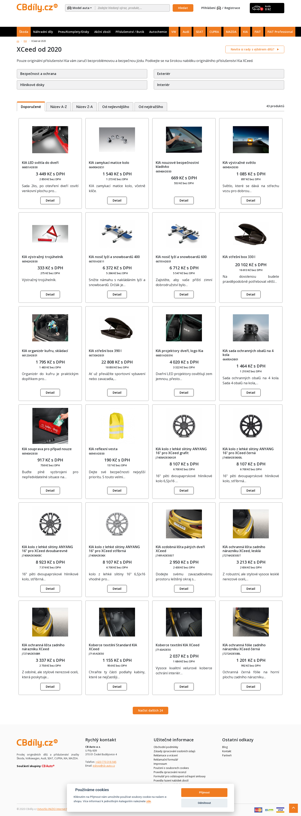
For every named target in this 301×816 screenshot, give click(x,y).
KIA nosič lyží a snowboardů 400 (114, 256)
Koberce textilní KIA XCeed (177, 645)
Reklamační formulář (166, 759)
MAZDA (231, 32)
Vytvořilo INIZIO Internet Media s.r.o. (58, 809)
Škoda (23, 32)
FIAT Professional (280, 32)
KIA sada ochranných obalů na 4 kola (248, 352)
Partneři (227, 755)
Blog (225, 747)
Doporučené (31, 106)
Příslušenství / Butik (130, 32)
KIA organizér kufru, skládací (45, 350)
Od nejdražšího (151, 106)
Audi (186, 32)
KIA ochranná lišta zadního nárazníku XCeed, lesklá (244, 549)
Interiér (163, 84)
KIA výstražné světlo (239, 162)
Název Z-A (84, 106)
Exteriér (163, 73)
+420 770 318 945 (106, 762)
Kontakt (226, 751)
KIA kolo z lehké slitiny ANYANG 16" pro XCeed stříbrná (114, 549)
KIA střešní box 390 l (105, 350)
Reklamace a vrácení (166, 755)
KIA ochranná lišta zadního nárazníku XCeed (43, 647)
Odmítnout (204, 802)
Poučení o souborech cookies (171, 768)
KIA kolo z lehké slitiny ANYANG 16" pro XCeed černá (248, 451)
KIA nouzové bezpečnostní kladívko (177, 164)
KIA (245, 32)
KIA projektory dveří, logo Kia (179, 350)
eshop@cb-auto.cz (104, 765)
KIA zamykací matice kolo (109, 162)
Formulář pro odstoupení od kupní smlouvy (179, 776)
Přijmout (204, 792)
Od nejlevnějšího (116, 106)
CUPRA (214, 32)
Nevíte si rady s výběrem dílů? (253, 49)
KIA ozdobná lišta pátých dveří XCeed (180, 549)
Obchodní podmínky (166, 747)
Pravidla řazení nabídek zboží (171, 780)
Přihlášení (211, 8)
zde (148, 801)
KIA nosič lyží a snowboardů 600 (181, 256)
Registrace (232, 8)
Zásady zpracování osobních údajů (174, 751)
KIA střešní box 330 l (239, 256)
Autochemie (158, 32)
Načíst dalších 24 (150, 710)
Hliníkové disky (32, 84)
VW (173, 32)
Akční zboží (102, 32)
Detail (50, 200)
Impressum (160, 764)
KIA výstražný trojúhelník (42, 256)
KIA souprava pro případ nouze (47, 449)
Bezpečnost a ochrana (38, 73)
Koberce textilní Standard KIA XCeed (113, 647)
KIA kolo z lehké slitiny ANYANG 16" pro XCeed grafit (181, 451)
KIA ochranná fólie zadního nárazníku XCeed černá (244, 647)
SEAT (199, 32)
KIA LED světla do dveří (40, 162)
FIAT (258, 32)
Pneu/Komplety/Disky (73, 32)
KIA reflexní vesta (103, 449)
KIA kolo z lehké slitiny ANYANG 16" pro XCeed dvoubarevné (47, 549)
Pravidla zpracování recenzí (170, 772)
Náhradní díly (43, 32)
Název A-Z (58, 106)
